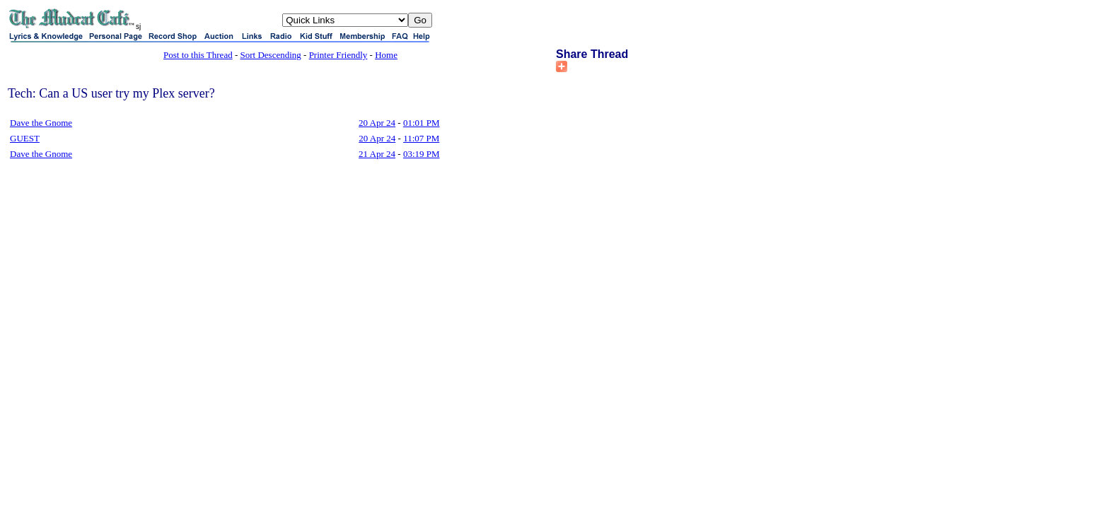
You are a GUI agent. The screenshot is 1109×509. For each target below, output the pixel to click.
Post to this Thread (198, 54)
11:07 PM (421, 138)
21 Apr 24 (377, 153)
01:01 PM (421, 122)
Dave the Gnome (41, 122)
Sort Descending (270, 54)
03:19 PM (421, 153)
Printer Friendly (338, 54)
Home (386, 54)
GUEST (25, 138)
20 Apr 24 (377, 122)
